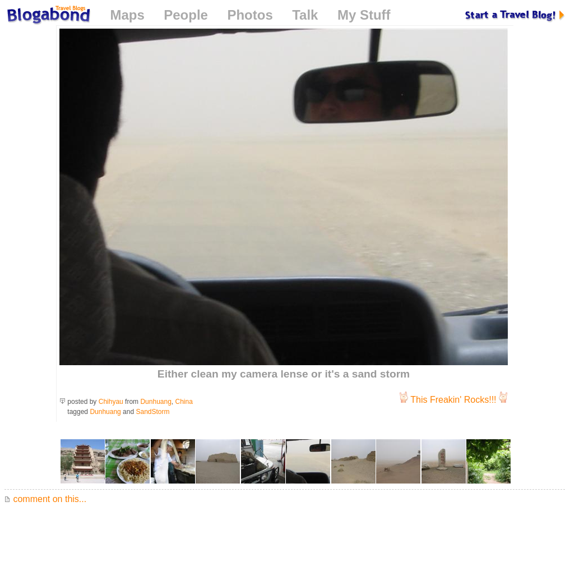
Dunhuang (155, 402)
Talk (305, 14)
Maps (127, 14)
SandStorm (152, 412)
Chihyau (111, 402)
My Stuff (364, 14)
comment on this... (45, 499)
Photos (249, 14)
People (186, 14)
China (184, 402)
